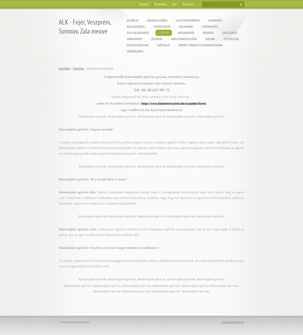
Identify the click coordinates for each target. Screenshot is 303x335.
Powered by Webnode (232, 322)
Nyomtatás (187, 4)
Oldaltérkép (160, 4)
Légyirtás (157, 39)
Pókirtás (208, 33)
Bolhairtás (186, 27)
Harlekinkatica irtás (184, 39)
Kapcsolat (163, 45)
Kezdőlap (133, 20)
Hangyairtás (134, 39)
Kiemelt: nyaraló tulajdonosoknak (201, 45)
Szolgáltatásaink (138, 45)
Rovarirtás (215, 20)
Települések (231, 39)
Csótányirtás (210, 27)
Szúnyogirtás (135, 51)
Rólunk (210, 39)
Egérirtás (164, 33)
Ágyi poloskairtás (138, 33)
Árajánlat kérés (157, 20)
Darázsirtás (229, 33)
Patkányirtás (186, 33)
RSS (174, 4)
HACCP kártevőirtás (188, 20)
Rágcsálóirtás (136, 27)
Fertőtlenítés (162, 27)
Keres (240, 4)
